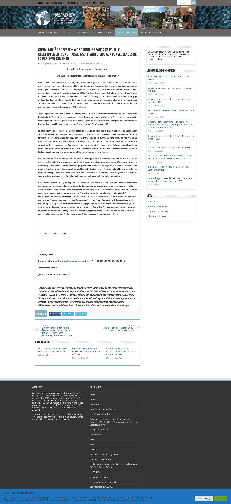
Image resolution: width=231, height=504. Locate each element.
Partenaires (73, 3)
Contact (86, 3)
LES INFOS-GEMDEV (126, 32)
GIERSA (93, 449)
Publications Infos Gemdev (90, 64)
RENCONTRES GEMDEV (102, 32)
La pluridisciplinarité (99, 477)
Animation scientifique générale (104, 454)
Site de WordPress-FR (158, 216)
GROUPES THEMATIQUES (48, 32)
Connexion (153, 201)
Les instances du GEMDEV (101, 487)
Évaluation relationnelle (100, 459)
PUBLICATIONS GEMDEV (76, 32)
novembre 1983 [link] (42, 398)
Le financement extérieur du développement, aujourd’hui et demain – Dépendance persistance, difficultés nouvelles (57, 330)
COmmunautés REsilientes (151, 32)
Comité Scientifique (99, 430)
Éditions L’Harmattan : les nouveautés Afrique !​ (169, 147)
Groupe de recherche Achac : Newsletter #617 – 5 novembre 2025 (121, 351)
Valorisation (95, 435)
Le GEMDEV (95, 472)
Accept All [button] (220, 498)
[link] (42, 398)
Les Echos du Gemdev (100, 414)
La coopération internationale (103, 482)
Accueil (40, 3)
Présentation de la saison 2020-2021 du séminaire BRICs (117, 328)
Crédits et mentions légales (102, 409)
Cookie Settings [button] (204, 498)
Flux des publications (157, 206)
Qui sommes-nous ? (54, 3)
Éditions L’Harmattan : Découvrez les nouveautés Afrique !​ (86, 351)
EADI (92, 444)
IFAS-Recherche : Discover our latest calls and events (52, 350)
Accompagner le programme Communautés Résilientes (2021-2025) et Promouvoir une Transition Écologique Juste (114, 422)
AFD (92, 439)
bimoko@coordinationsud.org (74, 261)
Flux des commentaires (158, 211)
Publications (98, 3)
